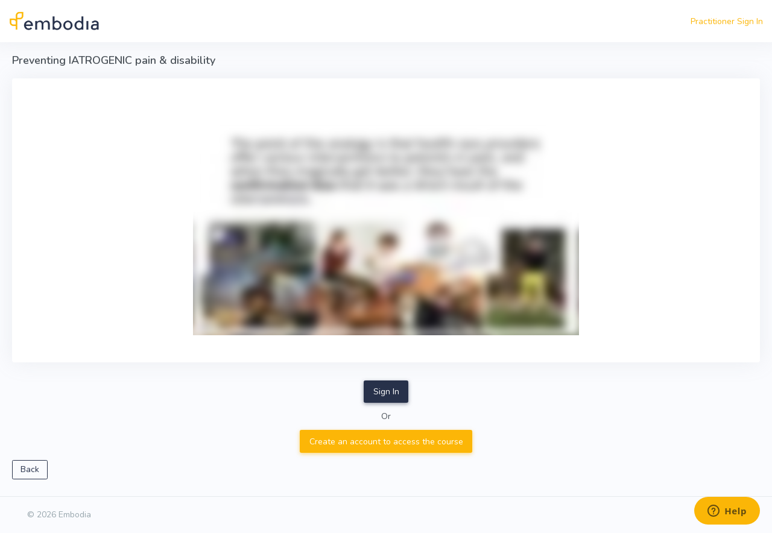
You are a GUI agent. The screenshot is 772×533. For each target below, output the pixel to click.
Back (30, 469)
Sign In (386, 391)
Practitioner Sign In (727, 21)
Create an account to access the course (386, 441)
